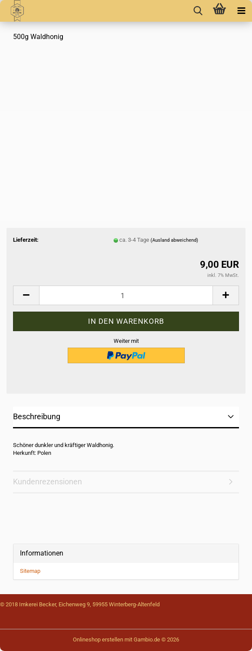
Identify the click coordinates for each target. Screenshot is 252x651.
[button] (26, 295)
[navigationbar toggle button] (241, 11)
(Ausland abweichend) (174, 240)
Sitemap (30, 571)
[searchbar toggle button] (198, 11)
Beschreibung (36, 416)
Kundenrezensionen (47, 481)
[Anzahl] (126, 295)
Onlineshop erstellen (98, 639)
